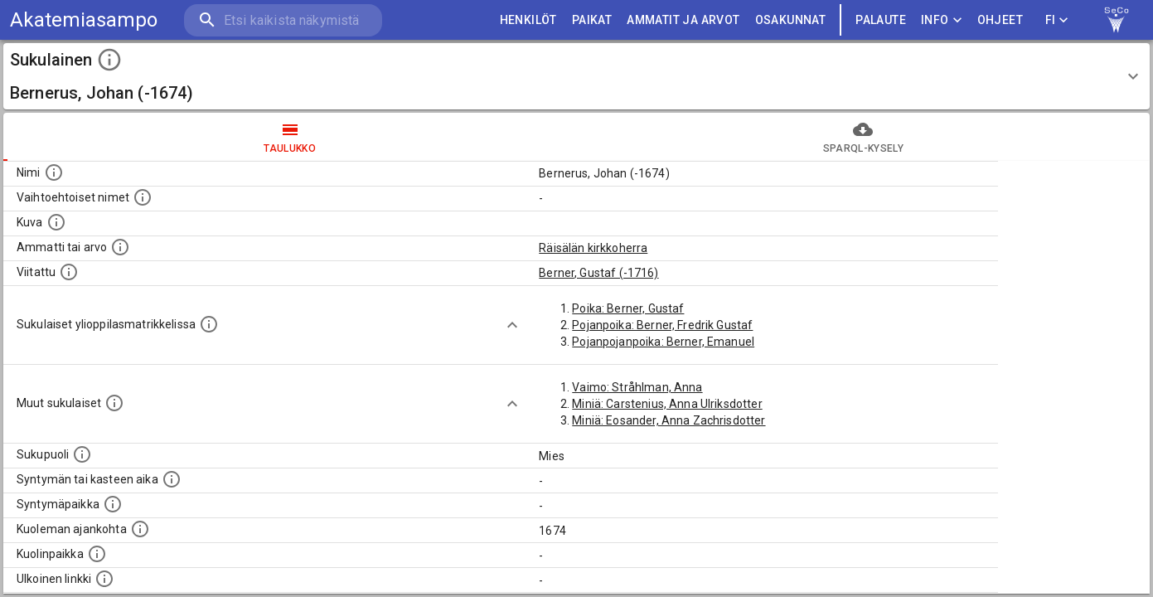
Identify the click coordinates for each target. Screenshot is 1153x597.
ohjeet (1000, 20)
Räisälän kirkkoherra (593, 248)
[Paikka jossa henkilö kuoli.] (97, 554)
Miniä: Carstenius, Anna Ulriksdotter (667, 403)
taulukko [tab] (290, 137)
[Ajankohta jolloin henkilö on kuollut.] (140, 529)
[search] (282, 20)
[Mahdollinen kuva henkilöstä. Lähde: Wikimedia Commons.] (56, 222)
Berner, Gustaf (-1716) (598, 272)
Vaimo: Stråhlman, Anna (637, 387)
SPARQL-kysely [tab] (864, 137)
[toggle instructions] (109, 59)
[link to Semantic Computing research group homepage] (1116, 20)
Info (941, 20)
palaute (881, 20)
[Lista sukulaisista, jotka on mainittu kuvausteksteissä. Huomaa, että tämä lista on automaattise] (114, 403)
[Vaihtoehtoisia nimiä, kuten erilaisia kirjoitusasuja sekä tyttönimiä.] (142, 197)
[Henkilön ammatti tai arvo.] (120, 247)
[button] (576, 76)
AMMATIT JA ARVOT (683, 20)
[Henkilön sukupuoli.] (82, 454)
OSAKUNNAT (790, 20)
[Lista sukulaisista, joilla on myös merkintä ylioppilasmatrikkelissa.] (209, 324)
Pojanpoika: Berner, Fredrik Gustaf (662, 325)
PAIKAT (591, 20)
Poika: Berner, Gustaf (628, 308)
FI (1057, 20)
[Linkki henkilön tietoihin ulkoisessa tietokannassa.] (104, 578)
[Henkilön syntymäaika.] (171, 479)
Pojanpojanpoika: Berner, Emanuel (663, 341)
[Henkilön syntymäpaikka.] (112, 504)
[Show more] (512, 325)
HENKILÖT (528, 20)
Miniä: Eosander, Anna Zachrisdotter (668, 420)
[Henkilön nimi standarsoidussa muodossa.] (54, 172)
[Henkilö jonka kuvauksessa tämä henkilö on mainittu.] (69, 272)
